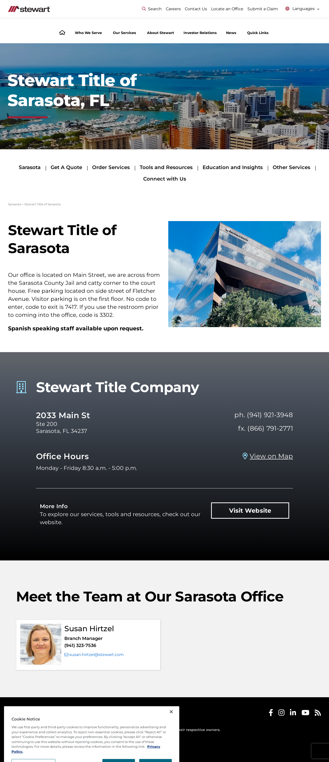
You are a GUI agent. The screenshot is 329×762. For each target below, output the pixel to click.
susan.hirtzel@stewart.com (94, 654)
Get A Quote (66, 167)
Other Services (291, 167)
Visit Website (250, 510)
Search (152, 9)
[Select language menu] (302, 9)
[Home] (62, 33)
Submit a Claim (262, 9)
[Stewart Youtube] (305, 713)
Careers (173, 9)
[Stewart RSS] (318, 713)
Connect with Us (164, 179)
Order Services (111, 167)
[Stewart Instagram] (281, 713)
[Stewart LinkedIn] (293, 713)
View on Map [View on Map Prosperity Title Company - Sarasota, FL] (271, 456)
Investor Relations (200, 33)
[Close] (171, 723)
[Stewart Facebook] (271, 713)
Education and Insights (233, 167)
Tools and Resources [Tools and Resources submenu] (166, 167)
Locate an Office (227, 9)
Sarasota (30, 167)
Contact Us (196, 9)
